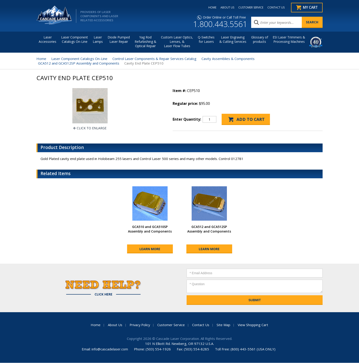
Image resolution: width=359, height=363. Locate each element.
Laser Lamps (98, 39)
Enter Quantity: (187, 119)
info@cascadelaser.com (109, 349)
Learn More (149, 249)
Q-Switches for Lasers (206, 39)
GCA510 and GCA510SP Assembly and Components (150, 229)
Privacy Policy (139, 325)
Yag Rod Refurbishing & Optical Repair (145, 41)
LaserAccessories (47, 39)
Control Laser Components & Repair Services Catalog (154, 59)
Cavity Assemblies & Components (228, 59)
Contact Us (201, 325)
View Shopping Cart (254, 325)
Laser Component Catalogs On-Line (74, 39)
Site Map (224, 325)
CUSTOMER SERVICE (249, 7)
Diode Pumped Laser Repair (119, 39)
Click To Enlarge (91, 128)
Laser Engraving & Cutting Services (232, 39)
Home (41, 59)
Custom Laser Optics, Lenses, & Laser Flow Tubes (177, 41)
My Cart (310, 7)
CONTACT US (274, 7)
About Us (114, 325)
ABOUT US (226, 7)
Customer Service (171, 325)
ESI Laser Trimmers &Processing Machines (289, 39)
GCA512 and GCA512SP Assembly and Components (78, 63)
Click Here (103, 294)
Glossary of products (259, 39)
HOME (211, 7)
